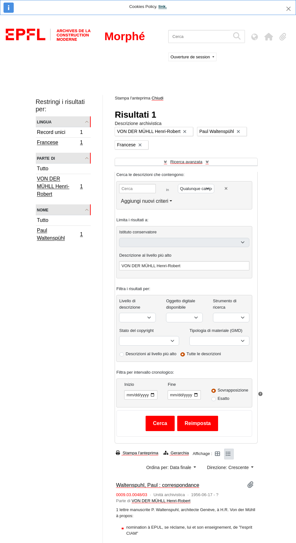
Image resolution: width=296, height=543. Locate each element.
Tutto (43, 168)
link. (162, 6)
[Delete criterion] (226, 188)
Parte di (46, 158)
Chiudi (157, 98)
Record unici (60, 133)
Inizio (129, 384)
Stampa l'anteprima (137, 453)
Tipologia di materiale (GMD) (215, 330)
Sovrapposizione (232, 390)
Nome (43, 210)
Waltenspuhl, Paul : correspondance (157, 485)
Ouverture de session (191, 57)
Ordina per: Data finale (169, 467)
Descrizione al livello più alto (145, 255)
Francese (60, 143)
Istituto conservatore (137, 232)
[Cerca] (199, 36)
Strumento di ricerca (225, 304)
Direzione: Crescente (228, 467)
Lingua (44, 122)
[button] (269, 36)
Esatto (223, 398)
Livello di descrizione (129, 304)
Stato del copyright (136, 330)
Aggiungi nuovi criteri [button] (144, 201)
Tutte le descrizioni (203, 353)
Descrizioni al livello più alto (150, 353)
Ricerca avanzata (186, 161)
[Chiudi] (288, 8)
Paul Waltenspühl (60, 234)
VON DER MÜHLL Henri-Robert (60, 186)
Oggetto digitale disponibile (180, 304)
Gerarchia (176, 453)
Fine (172, 384)
